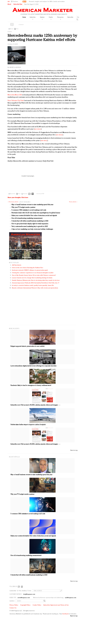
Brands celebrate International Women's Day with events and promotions (35, 288)
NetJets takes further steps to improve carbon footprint (28, 424)
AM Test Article (16, 265)
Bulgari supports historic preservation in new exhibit (27, 346)
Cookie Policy (37, 605)
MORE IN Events (14, 328)
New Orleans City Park (16, 100)
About (9, 4)
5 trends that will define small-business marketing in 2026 (29, 221)
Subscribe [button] (70, 17)
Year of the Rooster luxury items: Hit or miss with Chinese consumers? (34, 275)
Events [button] (51, 18)
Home (24, 17)
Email (11, 28)
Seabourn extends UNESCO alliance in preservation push (30, 270)
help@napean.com (29, 594)
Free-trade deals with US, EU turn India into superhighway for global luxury (35, 213)
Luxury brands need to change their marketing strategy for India (32, 278)
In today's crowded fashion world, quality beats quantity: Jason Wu (33, 285)
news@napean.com (24, 597)
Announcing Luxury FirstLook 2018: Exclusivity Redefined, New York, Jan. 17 (35, 283)
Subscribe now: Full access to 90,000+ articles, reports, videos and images (34, 405)
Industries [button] (33, 18)
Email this (12, 193)
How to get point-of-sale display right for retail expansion (29, 224)
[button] (15, 1)
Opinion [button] (42, 18)
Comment (21, 24)
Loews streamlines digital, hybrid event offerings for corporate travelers (33, 366)
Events (10, 31)
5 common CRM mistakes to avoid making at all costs (28, 210)
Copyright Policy (25, 605)
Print (17, 28)
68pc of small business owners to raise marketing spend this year (32, 204)
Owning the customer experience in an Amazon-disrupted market (32, 273)
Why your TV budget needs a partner (23, 207)
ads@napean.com (70, 597)
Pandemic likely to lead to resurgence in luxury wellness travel (30, 385)
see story (37, 129)
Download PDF (40, 193)
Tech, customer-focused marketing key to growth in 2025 (29, 226)
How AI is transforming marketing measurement (26, 218)
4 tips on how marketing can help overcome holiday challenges (32, 229)
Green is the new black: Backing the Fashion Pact (27, 267)
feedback (65, 614)
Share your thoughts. (18, 197)
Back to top (74, 450)
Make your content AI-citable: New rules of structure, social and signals (34, 215)
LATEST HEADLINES (24, 202)
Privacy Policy (14, 605)
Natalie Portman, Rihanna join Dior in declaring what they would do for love (36, 280)
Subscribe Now (17, 4)
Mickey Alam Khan (15, 67)
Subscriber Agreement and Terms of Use (56, 605)
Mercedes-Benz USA (15, 95)
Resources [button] (60, 18)
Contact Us (13, 608)
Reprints (25, 193)
